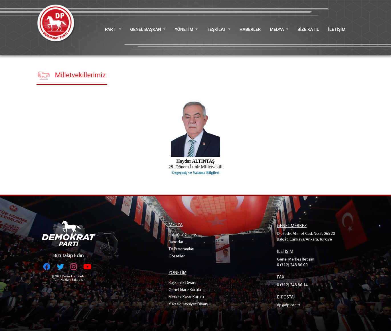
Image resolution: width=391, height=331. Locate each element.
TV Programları (181, 249)
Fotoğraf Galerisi (183, 235)
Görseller (177, 256)
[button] (113, 29)
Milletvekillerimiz (80, 75)
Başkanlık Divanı (182, 283)
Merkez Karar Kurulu (186, 297)
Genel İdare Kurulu (185, 290)
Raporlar (176, 242)
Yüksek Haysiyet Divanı (188, 304)
